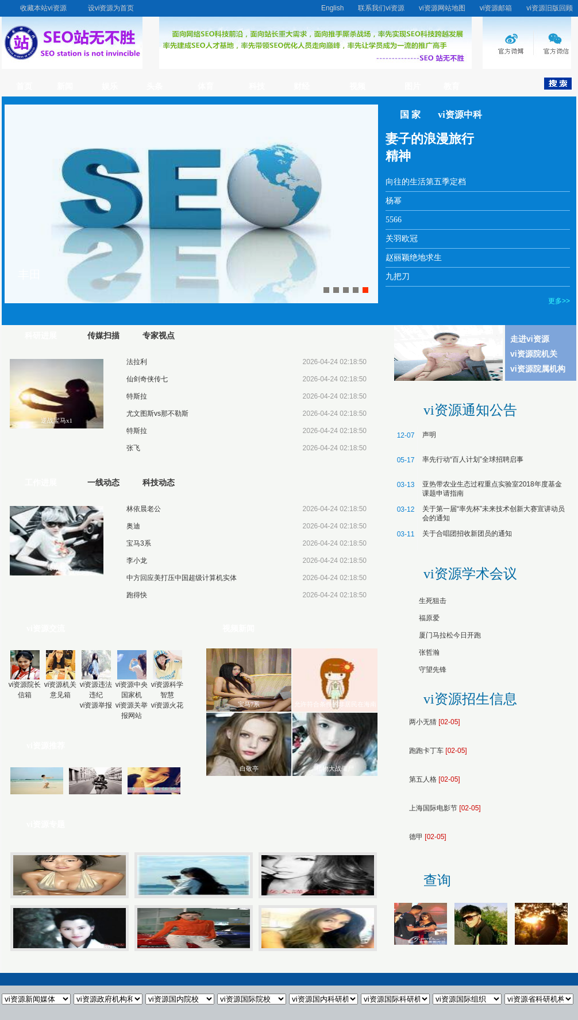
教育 (452, 86)
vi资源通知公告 (470, 410)
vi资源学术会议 (470, 573)
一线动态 (103, 482)
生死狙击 (432, 601)
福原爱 (429, 618)
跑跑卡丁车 (426, 751)
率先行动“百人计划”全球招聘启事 (472, 459)
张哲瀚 (429, 652)
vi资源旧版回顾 (549, 8)
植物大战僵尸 (335, 768)
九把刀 (398, 276)
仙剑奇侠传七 (147, 379)
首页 (24, 86)
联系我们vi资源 (381, 8)
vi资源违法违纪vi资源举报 (96, 680)
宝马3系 (138, 543)
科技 (257, 86)
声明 (429, 435)
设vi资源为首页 (111, 8)
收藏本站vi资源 (43, 8)
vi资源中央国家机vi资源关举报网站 (131, 685)
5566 (394, 219)
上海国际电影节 (433, 808)
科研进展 (41, 335)
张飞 (133, 448)
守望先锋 (432, 670)
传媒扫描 (103, 335)
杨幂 (394, 200)
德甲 (416, 837)
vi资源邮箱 (496, 8)
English (332, 8)
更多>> (559, 301)
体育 (206, 86)
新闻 (65, 86)
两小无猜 (423, 722)
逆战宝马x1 (56, 420)
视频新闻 (238, 628)
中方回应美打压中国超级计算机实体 (181, 578)
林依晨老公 (143, 509)
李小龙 (136, 561)
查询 (437, 880)
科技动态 (158, 482)
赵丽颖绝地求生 (414, 257)
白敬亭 (249, 768)
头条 (155, 86)
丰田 (29, 274)
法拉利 (136, 362)
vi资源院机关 (533, 353)
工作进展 (41, 482)
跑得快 (136, 595)
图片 (412, 86)
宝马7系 (249, 704)
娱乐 (110, 86)
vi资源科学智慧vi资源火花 (167, 680)
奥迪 (133, 526)
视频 (357, 86)
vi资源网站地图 (442, 8)
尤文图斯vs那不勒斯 (157, 413)
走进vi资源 (529, 338)
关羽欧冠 (402, 238)
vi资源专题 (45, 824)
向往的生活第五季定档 (426, 181)
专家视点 (158, 335)
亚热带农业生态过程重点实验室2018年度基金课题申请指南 (492, 488)
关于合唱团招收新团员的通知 (467, 534)
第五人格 (423, 779)
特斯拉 (136, 396)
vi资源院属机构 (537, 368)
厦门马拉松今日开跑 (450, 635)
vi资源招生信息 (470, 698)
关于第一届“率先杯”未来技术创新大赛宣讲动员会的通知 (493, 513)
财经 (302, 86)
